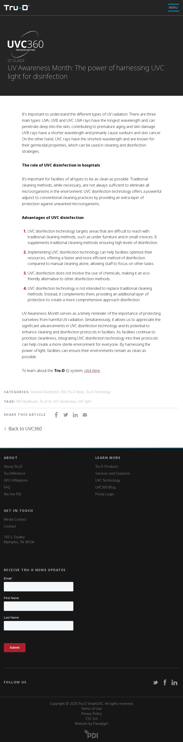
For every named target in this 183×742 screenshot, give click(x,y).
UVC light (84, 401)
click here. (92, 370)
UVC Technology (107, 480)
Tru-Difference (14, 473)
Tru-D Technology (98, 392)
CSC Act (92, 718)
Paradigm (100, 723)
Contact (10, 526)
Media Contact (15, 519)
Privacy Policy (91, 713)
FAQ (7, 487)
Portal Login (104, 494)
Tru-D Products (106, 466)
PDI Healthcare (27, 401)
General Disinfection (44, 392)
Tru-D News (76, 392)
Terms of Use (91, 708)
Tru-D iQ (45, 401)
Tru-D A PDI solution (17, 7)
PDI (63, 392)
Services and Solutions (112, 473)
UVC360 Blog (105, 487)
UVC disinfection (64, 401)
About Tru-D (13, 466)
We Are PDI (12, 494)
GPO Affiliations (16, 480)
